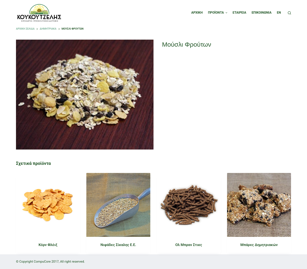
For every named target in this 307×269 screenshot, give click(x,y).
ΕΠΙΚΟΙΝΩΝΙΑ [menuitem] (261, 12)
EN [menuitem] (279, 12)
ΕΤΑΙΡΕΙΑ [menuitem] (239, 12)
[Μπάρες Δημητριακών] (259, 205)
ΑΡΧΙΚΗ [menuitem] (197, 12)
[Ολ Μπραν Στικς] (189, 205)
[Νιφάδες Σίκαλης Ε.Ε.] (118, 205)
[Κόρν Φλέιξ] (48, 205)
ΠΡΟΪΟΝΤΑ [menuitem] (218, 13)
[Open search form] (289, 12)
